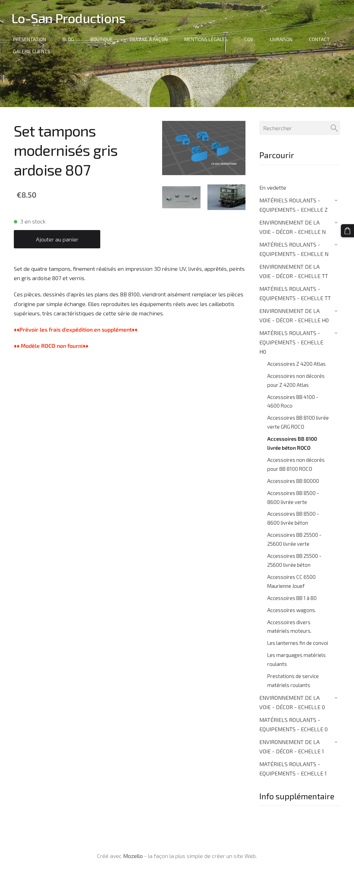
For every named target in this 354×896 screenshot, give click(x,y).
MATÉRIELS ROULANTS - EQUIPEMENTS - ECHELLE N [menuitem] (293, 249)
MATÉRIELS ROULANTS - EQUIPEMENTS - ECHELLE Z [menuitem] (293, 205)
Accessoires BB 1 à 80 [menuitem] (292, 598)
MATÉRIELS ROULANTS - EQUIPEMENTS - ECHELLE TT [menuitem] (295, 293)
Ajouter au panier (57, 239)
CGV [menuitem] (251, 39)
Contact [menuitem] (321, 39)
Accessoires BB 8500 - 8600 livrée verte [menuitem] (293, 497)
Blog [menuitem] (70, 39)
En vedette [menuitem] (272, 187)
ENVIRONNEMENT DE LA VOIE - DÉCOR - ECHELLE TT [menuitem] (293, 271)
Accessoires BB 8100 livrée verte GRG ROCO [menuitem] (298, 422)
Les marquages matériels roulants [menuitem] (296, 659)
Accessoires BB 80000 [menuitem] (293, 481)
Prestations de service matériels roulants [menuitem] (293, 680)
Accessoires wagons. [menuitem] (291, 610)
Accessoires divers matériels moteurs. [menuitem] (289, 626)
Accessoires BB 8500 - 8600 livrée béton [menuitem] (293, 518)
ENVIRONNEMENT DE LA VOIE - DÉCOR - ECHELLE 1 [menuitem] (291, 746)
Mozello (133, 855)
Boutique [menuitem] (104, 39)
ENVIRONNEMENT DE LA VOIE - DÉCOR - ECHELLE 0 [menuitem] (292, 702)
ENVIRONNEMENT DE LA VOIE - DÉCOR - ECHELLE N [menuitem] (292, 227)
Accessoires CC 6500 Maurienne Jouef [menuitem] (291, 581)
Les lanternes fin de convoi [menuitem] (297, 643)
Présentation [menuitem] (32, 39)
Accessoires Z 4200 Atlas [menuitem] (296, 364)
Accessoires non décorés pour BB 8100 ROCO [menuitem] (296, 464)
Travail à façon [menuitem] (151, 39)
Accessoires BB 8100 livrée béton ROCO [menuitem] (292, 443)
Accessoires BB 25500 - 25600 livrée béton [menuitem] (294, 560)
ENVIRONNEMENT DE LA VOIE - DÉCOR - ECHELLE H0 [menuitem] (294, 315)
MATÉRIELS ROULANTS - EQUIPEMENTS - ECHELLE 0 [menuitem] (293, 724)
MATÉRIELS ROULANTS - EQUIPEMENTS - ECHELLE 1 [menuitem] (293, 768)
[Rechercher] (299, 128)
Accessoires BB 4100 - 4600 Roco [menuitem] (292, 401)
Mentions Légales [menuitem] (208, 39)
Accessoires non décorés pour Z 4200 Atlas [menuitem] (296, 380)
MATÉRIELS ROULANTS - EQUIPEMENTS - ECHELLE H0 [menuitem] (291, 342)
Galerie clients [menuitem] (34, 51)
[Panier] (348, 230)
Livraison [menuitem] (283, 39)
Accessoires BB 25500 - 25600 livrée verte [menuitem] (294, 539)
